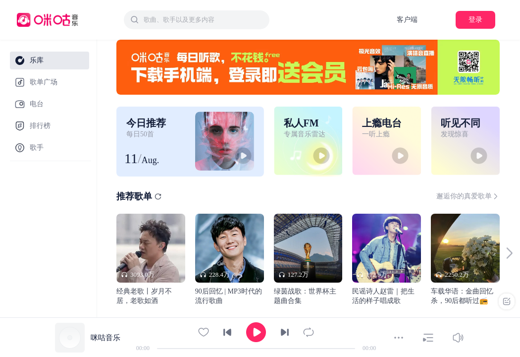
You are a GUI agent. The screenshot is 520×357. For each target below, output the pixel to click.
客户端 (407, 19)
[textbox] (203, 19)
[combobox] (196, 19)
